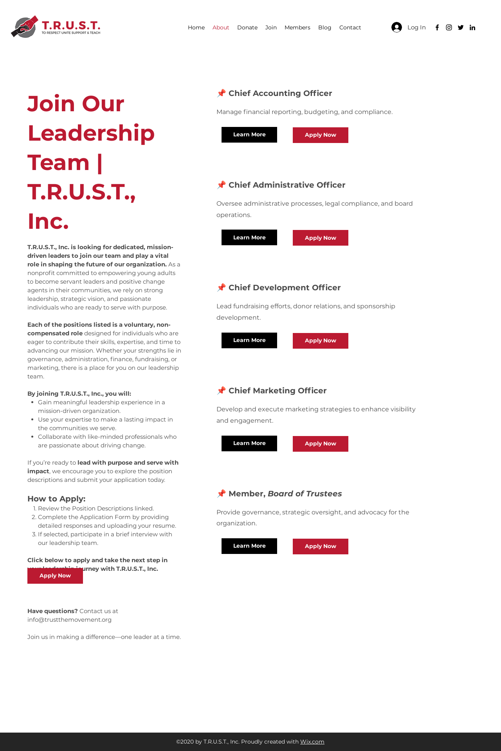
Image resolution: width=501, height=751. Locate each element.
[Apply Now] (55, 576)
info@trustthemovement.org (69, 619)
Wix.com (312, 741)
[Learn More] (249, 135)
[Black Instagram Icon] (449, 27)
